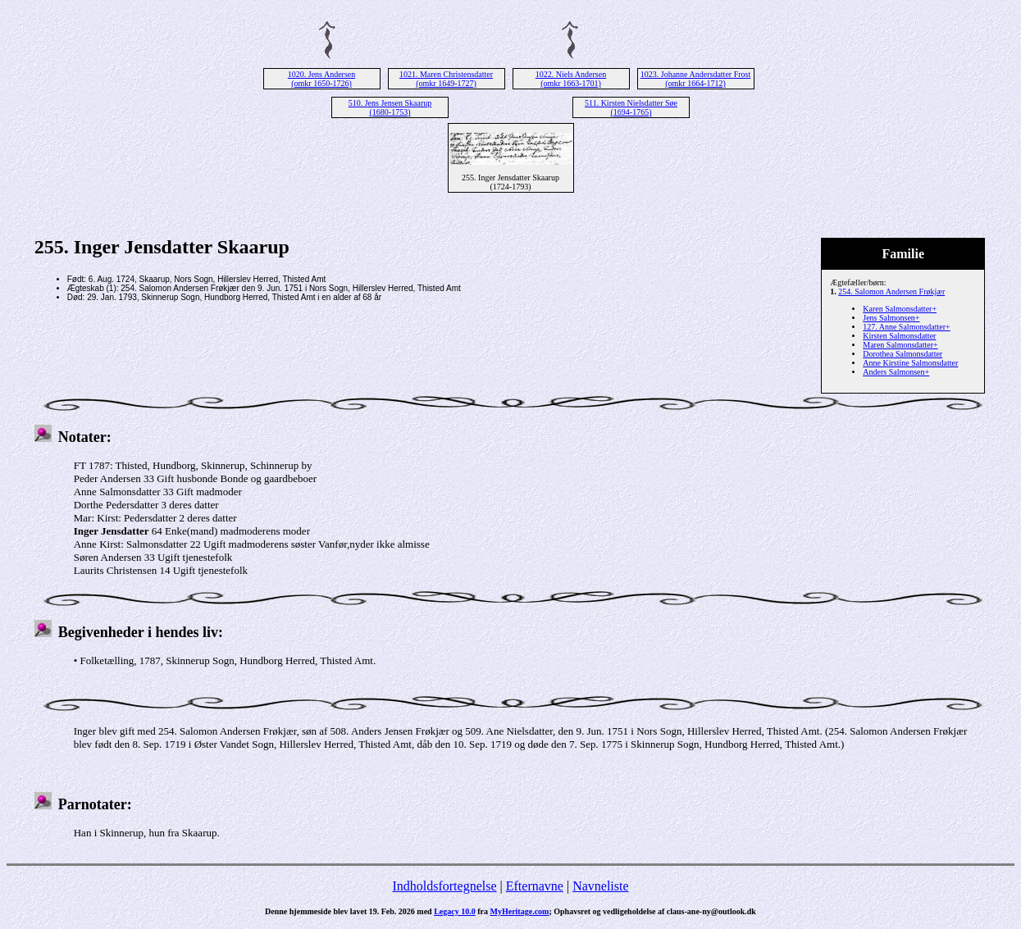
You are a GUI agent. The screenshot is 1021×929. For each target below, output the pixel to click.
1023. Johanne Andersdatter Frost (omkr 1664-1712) (695, 79)
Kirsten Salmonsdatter (899, 335)
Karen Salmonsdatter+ (900, 308)
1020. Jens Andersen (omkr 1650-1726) (322, 79)
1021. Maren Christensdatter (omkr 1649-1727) (446, 79)
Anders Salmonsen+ (896, 371)
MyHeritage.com (519, 911)
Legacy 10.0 (455, 911)
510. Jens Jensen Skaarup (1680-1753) (390, 107)
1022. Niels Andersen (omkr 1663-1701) (571, 79)
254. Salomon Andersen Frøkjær (891, 291)
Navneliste (600, 886)
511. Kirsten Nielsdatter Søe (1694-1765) (631, 107)
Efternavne (534, 886)
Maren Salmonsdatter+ (900, 344)
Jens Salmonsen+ (891, 317)
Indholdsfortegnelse (444, 886)
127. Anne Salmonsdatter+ (906, 326)
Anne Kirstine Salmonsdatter (910, 362)
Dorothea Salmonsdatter (902, 353)
